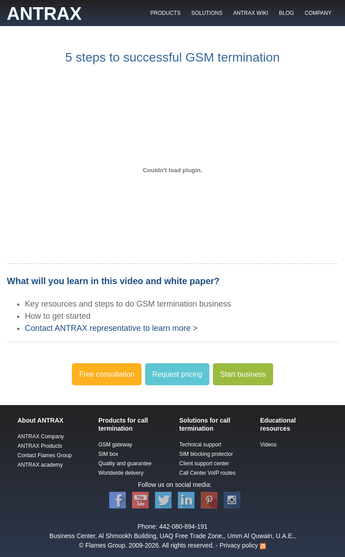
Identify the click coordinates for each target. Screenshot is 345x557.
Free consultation (106, 374)
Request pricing (177, 374)
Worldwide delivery (120, 473)
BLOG (286, 13)
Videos (268, 444)
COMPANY (318, 13)
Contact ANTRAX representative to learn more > (111, 328)
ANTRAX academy (40, 465)
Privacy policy (239, 545)
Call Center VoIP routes (207, 473)
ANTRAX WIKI (250, 13)
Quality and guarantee (124, 463)
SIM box (108, 454)
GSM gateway (115, 444)
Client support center (204, 463)
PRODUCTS (165, 13)
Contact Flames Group (45, 455)
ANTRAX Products (40, 446)
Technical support (200, 444)
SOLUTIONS (206, 13)
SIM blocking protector (206, 454)
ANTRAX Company (41, 436)
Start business (242, 374)
